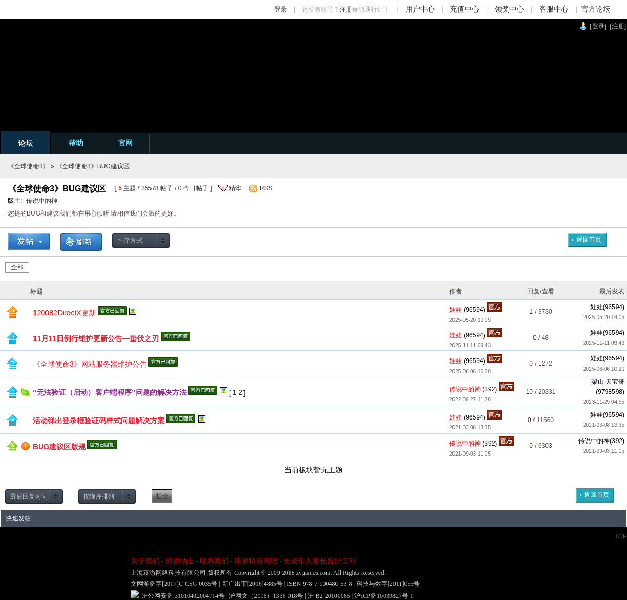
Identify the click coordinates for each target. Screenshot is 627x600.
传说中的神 (41, 201)
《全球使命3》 (28, 166)
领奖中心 (509, 9)
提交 (162, 496)
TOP (620, 536)
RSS (266, 188)
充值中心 (464, 9)
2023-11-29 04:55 (603, 402)
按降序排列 (98, 496)
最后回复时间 (29, 496)
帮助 (75, 143)
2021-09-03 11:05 (603, 451)
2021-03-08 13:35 (603, 425)
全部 (17, 267)
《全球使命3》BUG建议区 (93, 166)
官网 (125, 143)
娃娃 (596, 307)
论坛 (25, 143)
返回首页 (588, 239)
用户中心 (420, 9)
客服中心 (553, 9)
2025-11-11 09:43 (603, 343)
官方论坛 (595, 9)
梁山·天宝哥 (607, 382)
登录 (280, 9)
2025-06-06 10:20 (603, 369)
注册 (346, 9)
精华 (235, 188)
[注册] (618, 26)
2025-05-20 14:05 (603, 317)
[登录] (598, 26)
